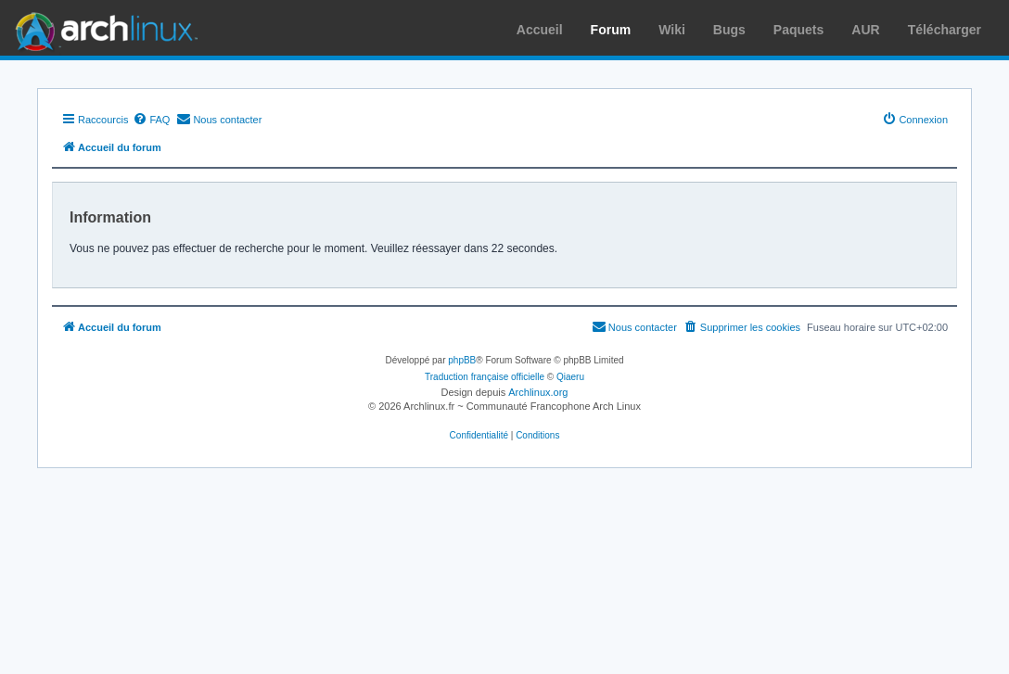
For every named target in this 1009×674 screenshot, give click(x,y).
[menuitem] (151, 119)
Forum (611, 29)
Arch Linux (102, 27)
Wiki (671, 29)
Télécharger (944, 29)
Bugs (729, 29)
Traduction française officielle (484, 377)
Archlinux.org (538, 392)
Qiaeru (570, 377)
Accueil (540, 29)
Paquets (798, 29)
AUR (865, 29)
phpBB (462, 360)
